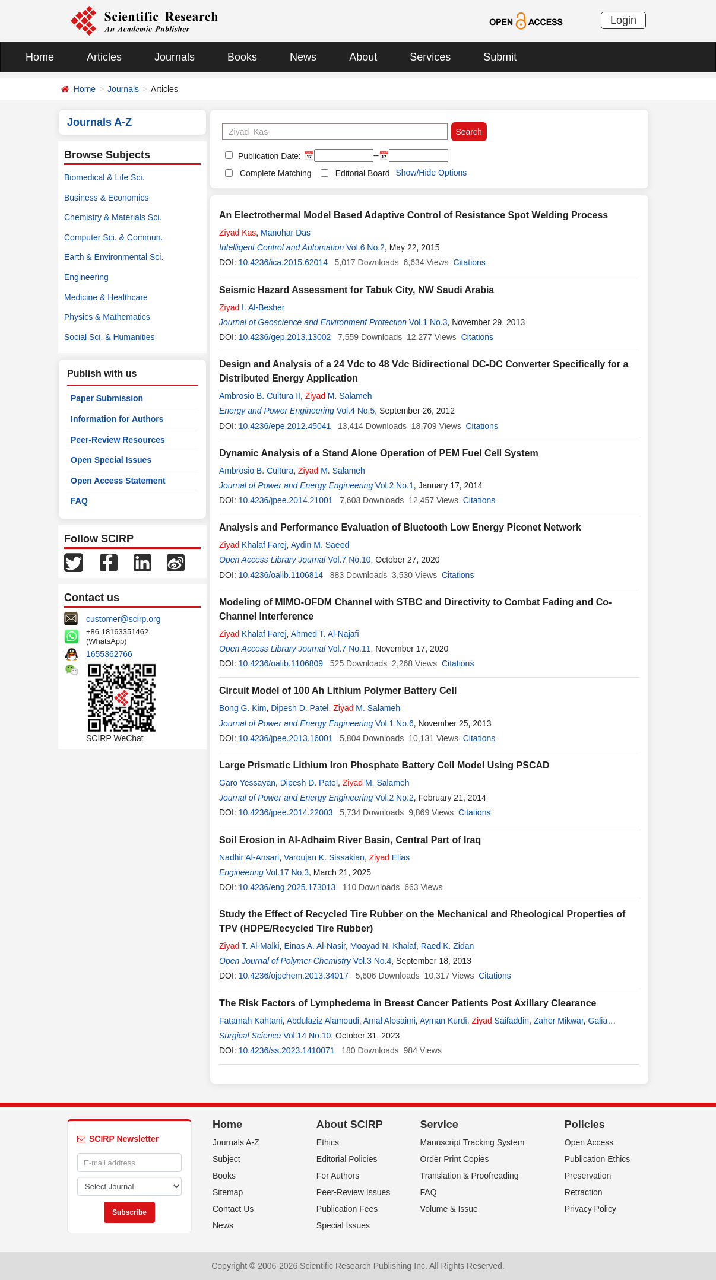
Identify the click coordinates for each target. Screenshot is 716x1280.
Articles (104, 57)
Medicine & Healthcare (106, 297)
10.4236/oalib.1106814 (281, 575)
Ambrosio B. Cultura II (259, 396)
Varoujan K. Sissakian (324, 857)
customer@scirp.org (123, 619)
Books (242, 57)
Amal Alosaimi (389, 1020)
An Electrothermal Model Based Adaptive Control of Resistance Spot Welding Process (413, 215)
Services (430, 57)
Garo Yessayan (247, 782)
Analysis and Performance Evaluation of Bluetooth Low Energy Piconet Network (400, 527)
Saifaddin (500, 1020)
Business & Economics (106, 197)
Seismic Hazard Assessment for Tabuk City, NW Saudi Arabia (356, 290)
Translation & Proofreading (469, 1175)
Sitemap (228, 1192)
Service (439, 1124)
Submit (500, 57)
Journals (174, 57)
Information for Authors (117, 419)
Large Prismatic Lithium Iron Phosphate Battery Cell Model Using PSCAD (384, 765)
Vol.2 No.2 (394, 797)
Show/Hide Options (431, 172)
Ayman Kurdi (443, 1020)
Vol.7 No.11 (349, 648)
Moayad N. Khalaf (383, 946)
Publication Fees (347, 1209)
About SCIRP (349, 1124)
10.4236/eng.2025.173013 (287, 887)
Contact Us (233, 1209)
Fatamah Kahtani (251, 1020)
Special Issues (343, 1225)
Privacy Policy (590, 1209)
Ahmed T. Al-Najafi (325, 634)
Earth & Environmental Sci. (113, 257)
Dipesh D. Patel (299, 708)
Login (623, 20)
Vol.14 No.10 (307, 1035)
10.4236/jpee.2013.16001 (286, 738)
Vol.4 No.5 (356, 410)
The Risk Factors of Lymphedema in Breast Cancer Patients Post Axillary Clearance (407, 1003)
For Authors (337, 1175)
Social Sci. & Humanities (109, 337)
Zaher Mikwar (559, 1020)
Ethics (327, 1142)
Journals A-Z (236, 1142)
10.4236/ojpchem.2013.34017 (294, 975)
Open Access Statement (118, 480)
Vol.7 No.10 (349, 559)
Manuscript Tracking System (472, 1142)
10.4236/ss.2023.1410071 (287, 1050)
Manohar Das (286, 232)
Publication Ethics (598, 1159)
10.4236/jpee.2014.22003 (286, 812)
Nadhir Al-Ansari (249, 857)
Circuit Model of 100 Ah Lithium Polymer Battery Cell (338, 690)
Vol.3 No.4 (372, 960)
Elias (389, 857)
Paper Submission (107, 398)
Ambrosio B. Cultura (256, 470)
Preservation (588, 1175)
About (363, 57)
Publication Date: (268, 156)
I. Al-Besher (252, 307)
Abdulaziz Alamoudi (323, 1020)
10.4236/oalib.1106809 (281, 663)
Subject (226, 1159)
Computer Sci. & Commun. (113, 237)
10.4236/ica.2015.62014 (283, 262)
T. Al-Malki (249, 946)
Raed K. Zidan (447, 946)
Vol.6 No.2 (365, 247)
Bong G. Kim (242, 708)
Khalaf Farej (253, 545)
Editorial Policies (347, 1159)
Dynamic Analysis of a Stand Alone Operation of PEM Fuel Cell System (378, 453)
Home (40, 57)
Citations (469, 262)
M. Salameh (338, 396)
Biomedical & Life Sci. (104, 177)
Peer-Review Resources (118, 439)
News (303, 57)
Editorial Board (362, 173)
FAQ (79, 501)
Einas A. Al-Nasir (315, 946)
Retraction (584, 1192)
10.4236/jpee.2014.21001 (286, 500)
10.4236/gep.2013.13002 (285, 337)
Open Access (589, 1142)
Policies (585, 1124)
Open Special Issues (111, 460)
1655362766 (109, 654)
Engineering (86, 277)
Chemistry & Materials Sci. (112, 217)
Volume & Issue (449, 1209)
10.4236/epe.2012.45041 (285, 426)
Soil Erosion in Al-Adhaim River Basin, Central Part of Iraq (350, 840)
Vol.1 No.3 (428, 322)
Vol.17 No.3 (287, 872)
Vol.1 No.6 (394, 723)
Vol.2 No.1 (394, 485)
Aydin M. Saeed (320, 545)
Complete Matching (276, 173)
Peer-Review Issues (353, 1192)
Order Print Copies (454, 1159)
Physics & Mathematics (107, 317)
